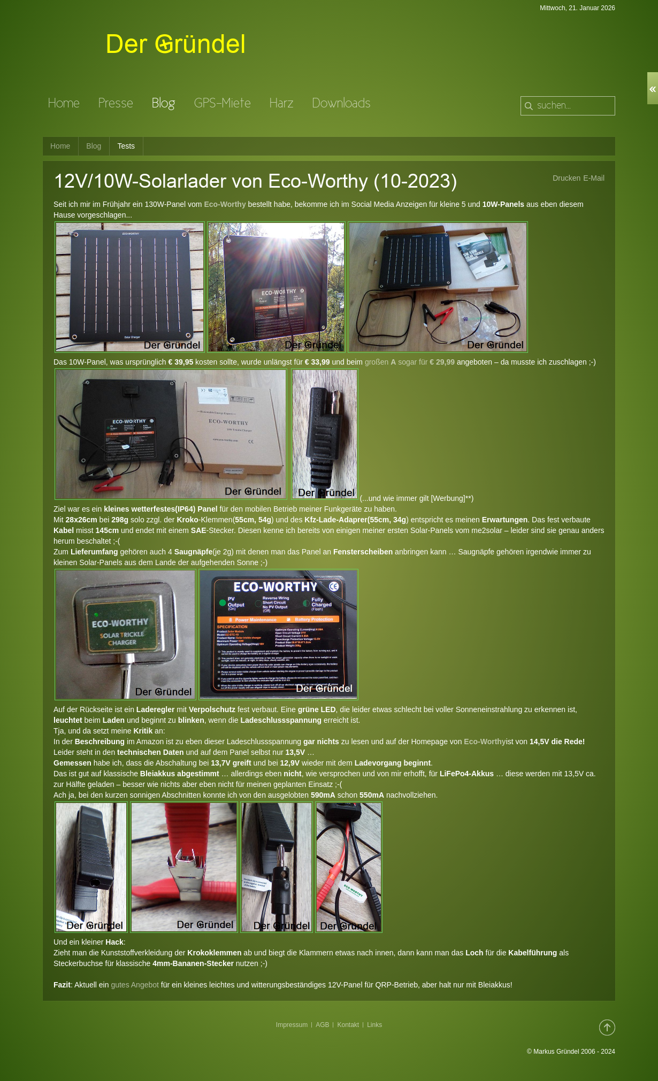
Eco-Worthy (225, 204)
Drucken (566, 178)
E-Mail (594, 178)
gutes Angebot (135, 984)
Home (60, 146)
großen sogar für (411, 362)
